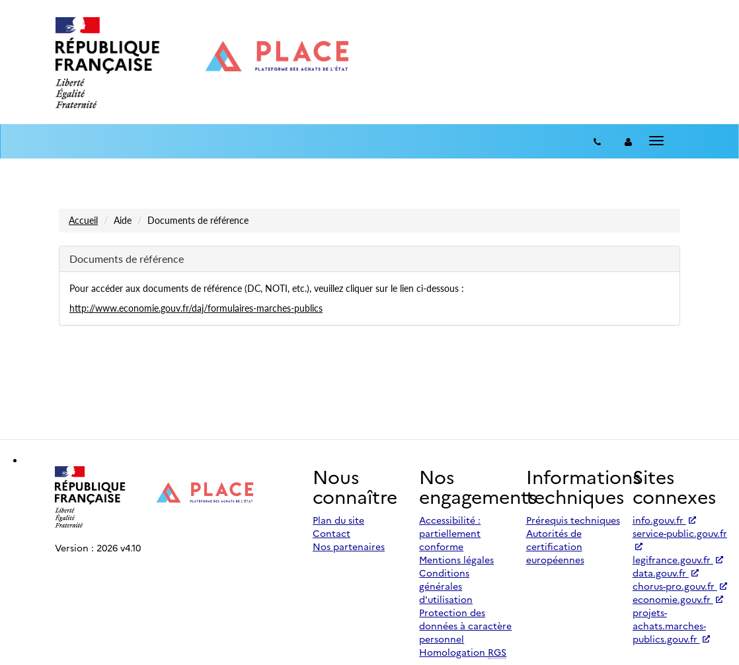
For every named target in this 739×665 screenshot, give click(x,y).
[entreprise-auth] (628, 141)
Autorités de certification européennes (555, 546)
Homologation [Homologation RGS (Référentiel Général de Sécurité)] (462, 652)
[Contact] (597, 141)
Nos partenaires (349, 546)
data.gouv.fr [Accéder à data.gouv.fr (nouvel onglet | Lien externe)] (666, 572)
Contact (331, 533)
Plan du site (338, 519)
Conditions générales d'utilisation (446, 586)
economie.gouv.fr (678, 599)
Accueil (83, 220)
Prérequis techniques (573, 519)
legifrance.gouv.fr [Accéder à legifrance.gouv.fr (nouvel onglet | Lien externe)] (678, 559)
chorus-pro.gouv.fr (680, 585)
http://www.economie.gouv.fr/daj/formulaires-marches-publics (196, 308)
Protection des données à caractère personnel (465, 625)
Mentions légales (456, 559)
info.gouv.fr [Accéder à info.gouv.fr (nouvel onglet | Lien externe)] (664, 519)
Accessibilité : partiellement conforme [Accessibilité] (450, 533)
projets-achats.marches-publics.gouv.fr (671, 625)
